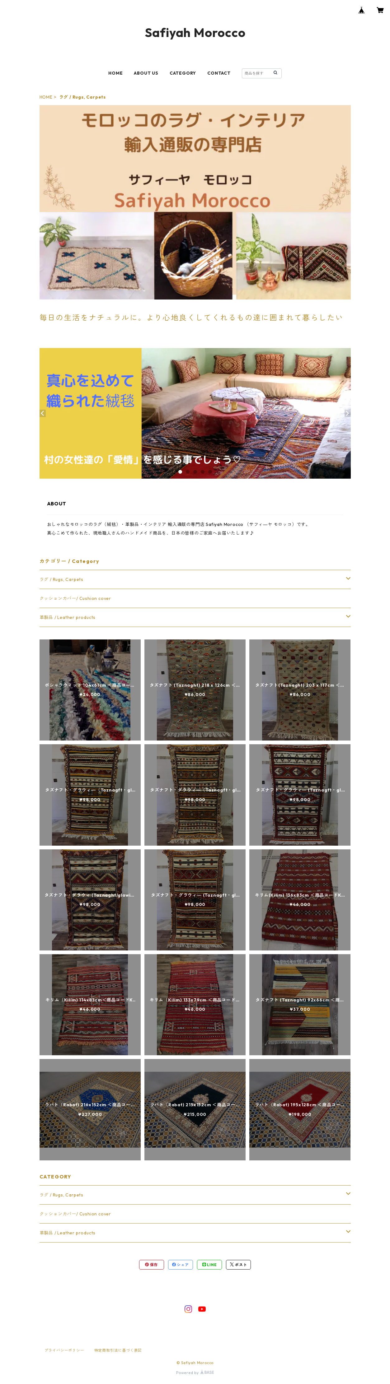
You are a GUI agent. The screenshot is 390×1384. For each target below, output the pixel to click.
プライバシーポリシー (64, 1350)
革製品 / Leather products (68, 617)
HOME (115, 73)
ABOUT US (146, 73)
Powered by (195, 1372)
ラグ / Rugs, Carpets (61, 579)
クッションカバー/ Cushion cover (75, 598)
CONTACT (219, 73)
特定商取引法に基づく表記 (118, 1350)
